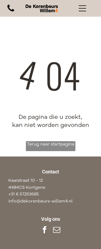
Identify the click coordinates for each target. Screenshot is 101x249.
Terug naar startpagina (50, 144)
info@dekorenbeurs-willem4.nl (40, 201)
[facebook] (44, 231)
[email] (56, 231)
